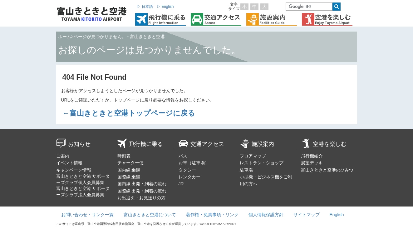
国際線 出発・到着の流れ (142, 190)
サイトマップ (306, 214)
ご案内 (62, 155)
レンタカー (189, 176)
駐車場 (246, 169)
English (337, 214)
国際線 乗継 (128, 176)
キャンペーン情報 (73, 169)
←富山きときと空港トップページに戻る (128, 113)
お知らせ (73, 144)
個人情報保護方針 (265, 214)
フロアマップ (253, 155)
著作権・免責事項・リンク (212, 214)
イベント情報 (69, 162)
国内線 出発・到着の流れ (142, 183)
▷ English (165, 6)
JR (181, 183)
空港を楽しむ (324, 144)
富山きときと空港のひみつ (327, 169)
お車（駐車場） (194, 162)
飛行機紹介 (312, 155)
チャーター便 (130, 162)
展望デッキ (312, 162)
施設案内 (257, 144)
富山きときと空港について (150, 214)
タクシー (187, 169)
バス (183, 155)
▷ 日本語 (145, 6)
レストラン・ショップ (261, 162)
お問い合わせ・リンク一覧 (87, 214)
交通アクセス (201, 144)
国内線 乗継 (128, 169)
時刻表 (123, 155)
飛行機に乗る (140, 144)
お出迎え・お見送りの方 (141, 197)
